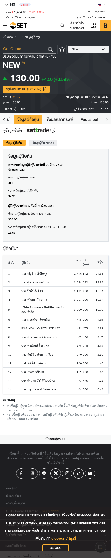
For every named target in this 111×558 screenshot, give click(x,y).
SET (10, 4)
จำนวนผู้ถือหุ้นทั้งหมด (21, 177)
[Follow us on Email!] (90, 473)
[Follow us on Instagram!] (67, 473)
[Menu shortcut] (93, 25)
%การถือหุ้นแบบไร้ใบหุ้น (23, 190)
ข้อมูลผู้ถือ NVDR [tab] (43, 142)
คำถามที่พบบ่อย (15, 503)
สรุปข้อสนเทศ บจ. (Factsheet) (26, 89)
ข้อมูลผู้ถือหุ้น (28, 119)
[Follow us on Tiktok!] (78, 473)
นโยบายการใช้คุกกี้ (63, 538)
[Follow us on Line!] (44, 473)
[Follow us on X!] (55, 473)
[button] (4, 119)
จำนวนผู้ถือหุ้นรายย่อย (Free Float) (29, 213)
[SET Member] (105, 25)
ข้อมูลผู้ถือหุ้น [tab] (14, 142)
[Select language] (102, 4)
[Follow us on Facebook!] (21, 473)
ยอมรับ (55, 547)
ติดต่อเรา (11, 488)
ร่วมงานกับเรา (14, 495)
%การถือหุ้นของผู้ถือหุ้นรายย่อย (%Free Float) (37, 227)
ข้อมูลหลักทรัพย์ (60, 119)
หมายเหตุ (9, 400)
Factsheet (89, 119)
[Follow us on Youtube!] (32, 473)
